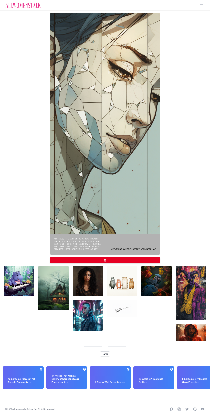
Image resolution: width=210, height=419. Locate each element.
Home (105, 353)
